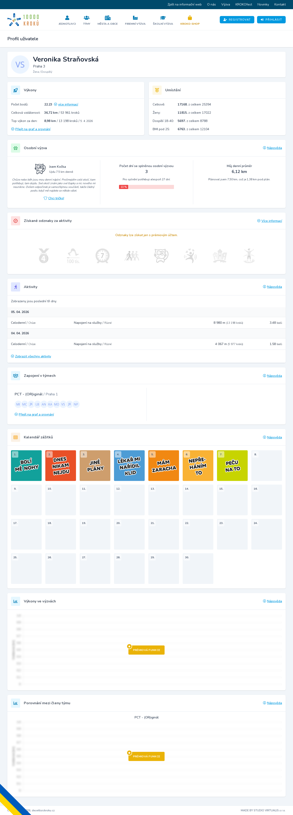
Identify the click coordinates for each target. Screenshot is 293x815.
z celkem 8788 (192, 121)
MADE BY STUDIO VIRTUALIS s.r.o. (263, 810)
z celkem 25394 (194, 104)
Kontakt (280, 4)
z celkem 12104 (193, 129)
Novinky (263, 4)
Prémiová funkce (144, 648)
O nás (211, 4)
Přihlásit (271, 20)
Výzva (225, 4)
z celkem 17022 (194, 113)
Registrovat (237, 20)
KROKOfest (244, 4)
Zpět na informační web (185, 4)
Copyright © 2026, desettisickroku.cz (31, 810)
